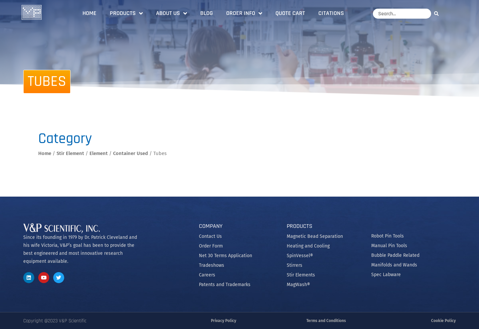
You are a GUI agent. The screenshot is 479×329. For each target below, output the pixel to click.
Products (126, 13)
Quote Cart (290, 13)
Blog (206, 13)
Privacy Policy (223, 320)
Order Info (244, 13)
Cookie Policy (443, 320)
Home (89, 13)
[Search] (438, 13)
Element (98, 153)
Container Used (130, 153)
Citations (331, 13)
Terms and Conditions (326, 320)
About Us (171, 13)
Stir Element (70, 153)
